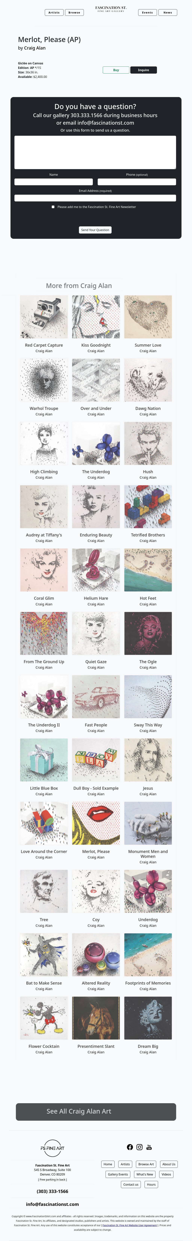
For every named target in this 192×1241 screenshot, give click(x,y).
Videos (166, 1174)
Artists (125, 1164)
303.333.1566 (86, 115)
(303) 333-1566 (52, 1191)
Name (53, 175)
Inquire (143, 70)
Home (108, 1164)
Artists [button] (54, 12)
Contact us (130, 1184)
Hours (151, 1184)
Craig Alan (35, 48)
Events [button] (147, 12)
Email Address (95, 191)
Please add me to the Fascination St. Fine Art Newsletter (97, 207)
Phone (137, 175)
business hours (139, 115)
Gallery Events (118, 1174)
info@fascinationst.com (105, 122)
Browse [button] (74, 12)
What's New (144, 1174)
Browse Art (146, 1164)
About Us (169, 1164)
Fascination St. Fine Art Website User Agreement (130, 1225)
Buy (116, 70)
